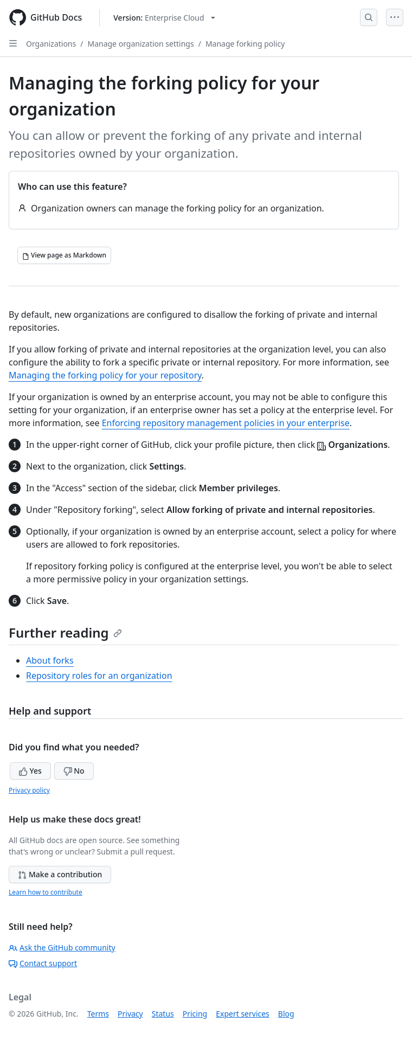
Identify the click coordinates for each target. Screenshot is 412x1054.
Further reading (65, 632)
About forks (50, 660)
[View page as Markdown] (64, 255)
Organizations (51, 43)
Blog (286, 1013)
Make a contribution (60, 874)
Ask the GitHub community (62, 947)
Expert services (242, 1013)
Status (163, 1013)
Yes (30, 771)
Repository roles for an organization (99, 676)
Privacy (130, 1013)
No (74, 771)
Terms (98, 1013)
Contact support (43, 963)
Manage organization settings (140, 43)
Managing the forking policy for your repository (105, 375)
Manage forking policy (245, 43)
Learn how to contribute (45, 892)
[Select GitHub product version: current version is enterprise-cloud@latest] (164, 17)
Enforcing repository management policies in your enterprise (226, 423)
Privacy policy (29, 790)
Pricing (195, 1013)
